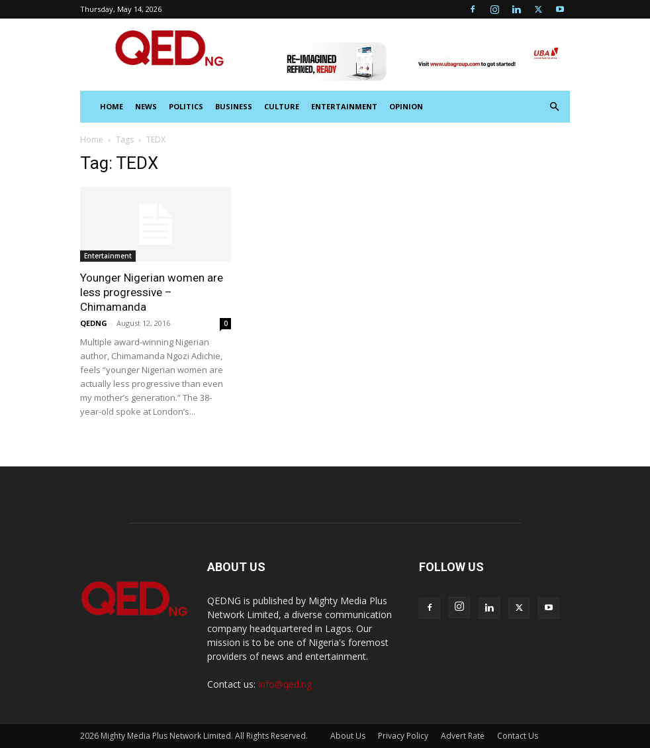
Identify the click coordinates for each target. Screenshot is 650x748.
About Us (347, 735)
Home (91, 139)
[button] (554, 107)
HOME (111, 106)
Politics (186, 106)
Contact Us (517, 735)
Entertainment (344, 106)
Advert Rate (463, 735)
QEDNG (93, 323)
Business (233, 106)
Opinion (406, 106)
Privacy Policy (403, 735)
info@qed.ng (285, 684)
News (146, 106)
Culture (281, 106)
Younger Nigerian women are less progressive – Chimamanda (151, 292)
